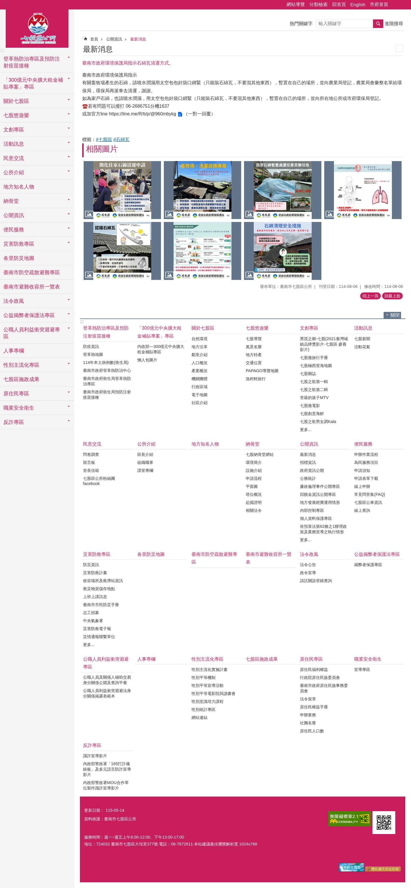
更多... (305, 429)
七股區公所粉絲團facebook (99, 481)
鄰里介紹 (199, 354)
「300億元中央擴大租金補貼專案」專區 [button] (33, 83)
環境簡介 (254, 462)
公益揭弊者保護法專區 (377, 554)
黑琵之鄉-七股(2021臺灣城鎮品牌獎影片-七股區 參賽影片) (324, 344)
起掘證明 (254, 502)
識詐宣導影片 (95, 755)
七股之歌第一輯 (314, 381)
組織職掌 (145, 462)
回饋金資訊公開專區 (318, 494)
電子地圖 (199, 394)
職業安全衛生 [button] (18, 408)
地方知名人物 (18, 187)
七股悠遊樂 (257, 328)
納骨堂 (252, 444)
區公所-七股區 (37, 28)
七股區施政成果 (21, 379)
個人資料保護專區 (316, 518)
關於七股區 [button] (16, 101)
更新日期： (94, 810)
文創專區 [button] (13, 130)
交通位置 (254, 362)
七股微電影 (310, 405)
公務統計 (308, 478)
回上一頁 (370, 296)
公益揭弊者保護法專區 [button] (29, 315)
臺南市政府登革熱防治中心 (107, 370)
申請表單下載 (366, 478)
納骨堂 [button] (11, 201)
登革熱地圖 (93, 354)
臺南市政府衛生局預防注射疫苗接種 (107, 395)
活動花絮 (362, 346)
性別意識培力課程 (207, 701)
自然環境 (199, 338)
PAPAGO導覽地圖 (262, 370)
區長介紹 (145, 454)
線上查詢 (362, 510)
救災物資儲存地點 (99, 588)
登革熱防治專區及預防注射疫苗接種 (106, 332)
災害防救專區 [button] (18, 244)
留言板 (89, 462)
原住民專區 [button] (16, 393)
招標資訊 (308, 462)
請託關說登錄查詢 (316, 580)
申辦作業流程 (366, 454)
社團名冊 (308, 723)
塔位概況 (254, 494)
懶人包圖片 (147, 360)
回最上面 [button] (392, 296)
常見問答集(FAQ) (369, 494)
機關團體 (199, 378)
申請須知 (362, 470)
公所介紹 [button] (13, 172)
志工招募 (91, 612)
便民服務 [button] (13, 229)
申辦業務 (308, 715)
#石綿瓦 (121, 139)
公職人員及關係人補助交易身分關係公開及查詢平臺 (107, 680)
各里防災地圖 (18, 258)
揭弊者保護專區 (368, 564)
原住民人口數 (312, 731)
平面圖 (252, 486)
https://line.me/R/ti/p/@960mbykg (142, 113)
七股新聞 (362, 338)
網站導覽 (296, 4)
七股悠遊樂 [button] (16, 115)
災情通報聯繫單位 (99, 636)
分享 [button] (395, 4)
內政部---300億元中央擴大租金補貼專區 (160, 349)
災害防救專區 (96, 554)
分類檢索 (318, 4)
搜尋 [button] (378, 23)
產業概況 (199, 370)
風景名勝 (254, 346)
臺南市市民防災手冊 (101, 604)
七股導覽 (254, 338)
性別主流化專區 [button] (21, 365)
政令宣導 (308, 572)
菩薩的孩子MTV (314, 397)
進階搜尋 (394, 23)
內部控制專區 (312, 510)
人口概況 (199, 362)
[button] (122, 190)
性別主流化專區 (207, 659)
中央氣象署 (93, 620)
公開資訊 (114, 39)
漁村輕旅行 (256, 378)
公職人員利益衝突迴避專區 (106, 663)
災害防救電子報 (97, 628)
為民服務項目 (366, 462)
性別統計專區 (203, 709)
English (357, 4)
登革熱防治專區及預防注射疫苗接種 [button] (31, 62)
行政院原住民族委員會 (320, 677)
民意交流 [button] (13, 158)
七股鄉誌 (308, 373)
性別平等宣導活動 (207, 685)
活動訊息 (363, 328)
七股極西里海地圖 (316, 365)
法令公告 (308, 564)
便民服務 (363, 444)
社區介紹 (199, 402)
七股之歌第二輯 (314, 389)
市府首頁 (379, 4)
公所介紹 (146, 444)
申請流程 (254, 478)
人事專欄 (13, 351)
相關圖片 (102, 149)
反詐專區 (92, 745)
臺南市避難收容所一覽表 (31, 287)
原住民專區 (311, 659)
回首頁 (339, 4)
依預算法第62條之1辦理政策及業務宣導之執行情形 (323, 529)
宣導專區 (362, 669)
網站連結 (199, 717)
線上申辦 (362, 486)
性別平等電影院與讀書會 (213, 693)
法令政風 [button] (13, 301)
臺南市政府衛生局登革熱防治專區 (107, 381)
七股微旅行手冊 (314, 357)
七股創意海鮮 (312, 413)
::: (6, 3)
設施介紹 (254, 470)
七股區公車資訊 (368, 502)
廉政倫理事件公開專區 (320, 486)
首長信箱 (91, 470)
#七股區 (104, 139)
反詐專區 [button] (13, 422)
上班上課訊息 (95, 596)
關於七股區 (203, 328)
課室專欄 (145, 470)
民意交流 (92, 444)
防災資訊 (91, 564)
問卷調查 (91, 454)
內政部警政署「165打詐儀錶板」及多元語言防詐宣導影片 (107, 769)
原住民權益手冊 (314, 707)
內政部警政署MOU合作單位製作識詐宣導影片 (106, 785)
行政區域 (199, 386)
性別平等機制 (203, 677)
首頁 (94, 39)
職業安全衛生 (368, 659)
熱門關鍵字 (301, 23)
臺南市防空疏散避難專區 (31, 272)
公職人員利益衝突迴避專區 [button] (31, 333)
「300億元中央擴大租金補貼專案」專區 (159, 332)
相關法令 (254, 510)
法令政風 (309, 554)
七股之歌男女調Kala (318, 421)
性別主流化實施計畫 (209, 669)
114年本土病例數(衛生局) (106, 362)
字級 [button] (403, 4)
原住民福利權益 (314, 669)
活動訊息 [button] (13, 144)
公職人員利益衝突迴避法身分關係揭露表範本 (107, 693)
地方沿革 (199, 346)
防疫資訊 (91, 346)
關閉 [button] (395, 315)
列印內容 (399, 48)
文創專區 (309, 328)
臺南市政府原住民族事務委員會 (324, 688)
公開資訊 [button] (13, 215)
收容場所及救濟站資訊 (103, 580)
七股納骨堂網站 (260, 454)
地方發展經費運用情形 (320, 502)
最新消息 (138, 39)
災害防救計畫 (95, 572)
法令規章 (308, 699)
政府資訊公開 (312, 470)
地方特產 (254, 354)
